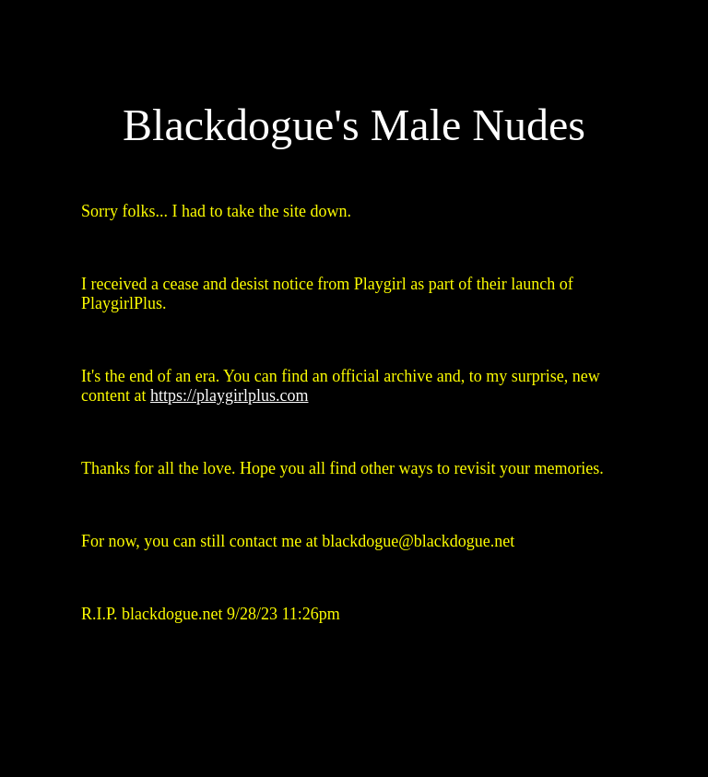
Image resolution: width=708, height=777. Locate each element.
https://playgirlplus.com (229, 395)
